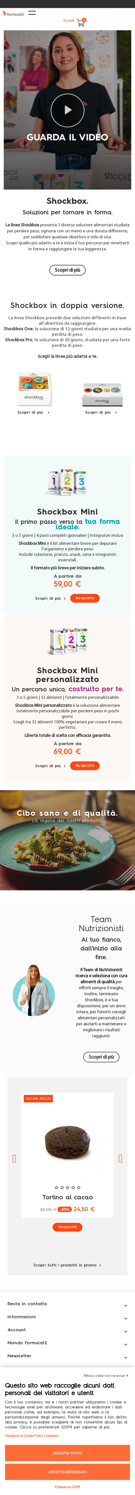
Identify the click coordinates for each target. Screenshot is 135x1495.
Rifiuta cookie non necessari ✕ (106, 1376)
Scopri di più (67, 270)
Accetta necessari (67, 1472)
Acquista (85, 598)
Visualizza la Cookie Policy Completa (31, 1436)
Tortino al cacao (67, 1198)
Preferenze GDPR (67, 1487)
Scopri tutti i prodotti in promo (67, 1265)
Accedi (68, 21)
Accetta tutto (67, 1453)
